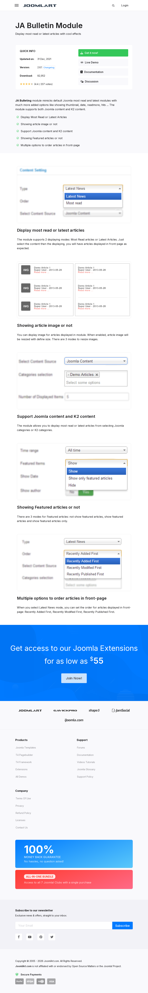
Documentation (91, 72)
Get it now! (89, 53)
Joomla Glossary (86, 769)
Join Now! (74, 678)
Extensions (22, 769)
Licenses (20, 820)
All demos (21, 776)
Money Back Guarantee (74, 853)
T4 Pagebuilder (24, 754)
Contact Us (22, 827)
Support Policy (85, 776)
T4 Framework (24, 762)
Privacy (20, 805)
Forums (81, 747)
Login (124, 5)
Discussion (89, 81)
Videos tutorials (86, 762)
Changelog (48, 67)
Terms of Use (23, 798)
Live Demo (89, 62)
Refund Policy (23, 813)
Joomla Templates (26, 747)
